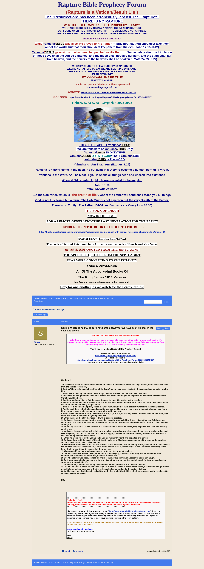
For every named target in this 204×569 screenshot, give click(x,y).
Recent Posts (38, 301)
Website (79, 551)
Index (51, 298)
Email (67, 551)
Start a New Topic (40, 315)
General (57, 298)
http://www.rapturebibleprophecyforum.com (115, 355)
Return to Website (40, 298)
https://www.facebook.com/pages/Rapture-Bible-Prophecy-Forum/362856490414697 (115, 360)
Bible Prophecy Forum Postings (74, 298)
